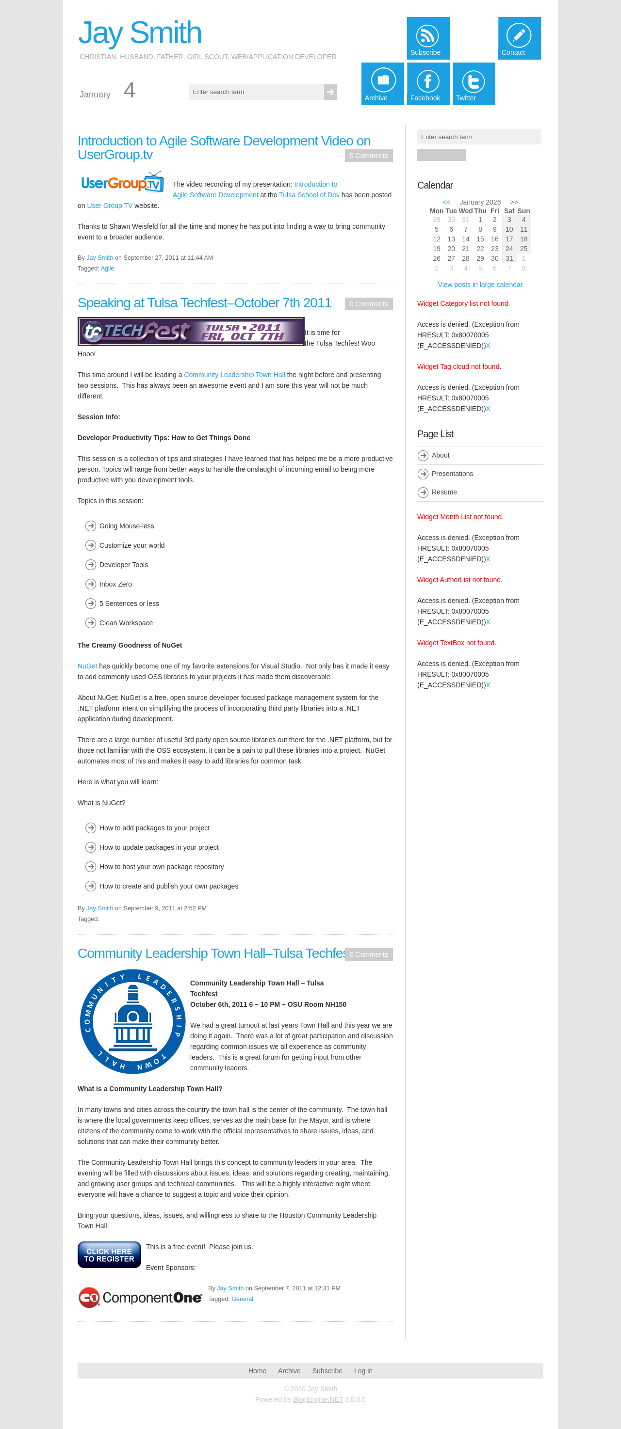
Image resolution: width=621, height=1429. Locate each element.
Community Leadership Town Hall (234, 375)
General (242, 1299)
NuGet (87, 666)
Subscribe (327, 1371)
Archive (289, 1371)
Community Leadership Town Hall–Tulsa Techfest (215, 953)
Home (257, 1371)
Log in (363, 1371)
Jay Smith (139, 32)
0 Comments (369, 155)
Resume (444, 492)
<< (446, 202)
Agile (107, 268)
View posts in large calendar (480, 284)
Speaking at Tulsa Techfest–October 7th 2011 (204, 302)
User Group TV (109, 205)
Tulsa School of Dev (309, 195)
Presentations (453, 473)
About (441, 455)
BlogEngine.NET (318, 1399)
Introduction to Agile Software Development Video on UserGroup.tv (224, 147)
